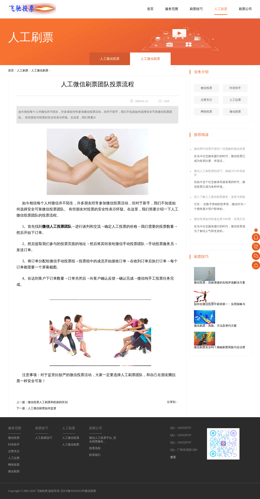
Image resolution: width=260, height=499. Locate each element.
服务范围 (171, 9)
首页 (150, 9)
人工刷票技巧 (43, 437)
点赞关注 (207, 99)
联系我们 (95, 454)
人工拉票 (236, 99)
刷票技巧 (196, 9)
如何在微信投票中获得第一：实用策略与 (234, 304)
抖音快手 (236, 88)
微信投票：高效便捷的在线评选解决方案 (234, 282)
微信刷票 (236, 111)
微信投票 (207, 88)
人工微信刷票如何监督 (42, 408)
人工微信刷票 (150, 58)
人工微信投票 (109, 58)
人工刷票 (220, 9)
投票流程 (95, 448)
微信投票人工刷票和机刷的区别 (48, 402)
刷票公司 (245, 9)
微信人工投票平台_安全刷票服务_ (102, 439)
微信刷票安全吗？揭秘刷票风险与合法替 (234, 347)
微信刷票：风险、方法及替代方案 (230, 325)
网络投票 (207, 111)
